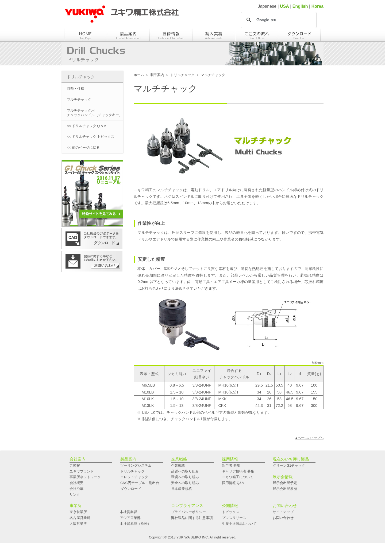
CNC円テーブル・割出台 (139, 483)
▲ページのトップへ (309, 437)
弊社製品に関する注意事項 (192, 518)
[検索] (277, 20)
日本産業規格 (181, 489)
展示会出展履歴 (285, 489)
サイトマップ (283, 512)
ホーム (139, 75)
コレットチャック (134, 477)
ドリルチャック (182, 75)
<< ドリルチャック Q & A (86, 126)
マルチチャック (79, 99)
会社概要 (76, 483)
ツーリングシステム (136, 465)
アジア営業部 (130, 518)
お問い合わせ (283, 518)
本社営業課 (128, 512)
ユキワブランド (82, 471)
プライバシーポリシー (188, 512)
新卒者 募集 (231, 465)
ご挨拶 (75, 465)
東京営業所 (78, 512)
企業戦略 (178, 465)
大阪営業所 (78, 524)
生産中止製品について (239, 524)
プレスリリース (234, 518)
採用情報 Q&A (233, 483)
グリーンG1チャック (289, 465)
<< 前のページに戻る (83, 147)
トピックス (230, 512)
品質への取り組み (185, 471)
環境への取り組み (185, 477)
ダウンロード (130, 489)
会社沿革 (76, 489)
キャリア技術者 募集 (238, 471)
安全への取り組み (185, 483)
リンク (75, 495)
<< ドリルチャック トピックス (90, 137)
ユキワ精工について (237, 477)
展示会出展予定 (285, 483)
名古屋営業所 (80, 518)
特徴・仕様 (75, 88)
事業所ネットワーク (85, 477)
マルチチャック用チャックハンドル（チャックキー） (94, 112)
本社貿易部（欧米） (135, 524)
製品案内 (157, 75)
